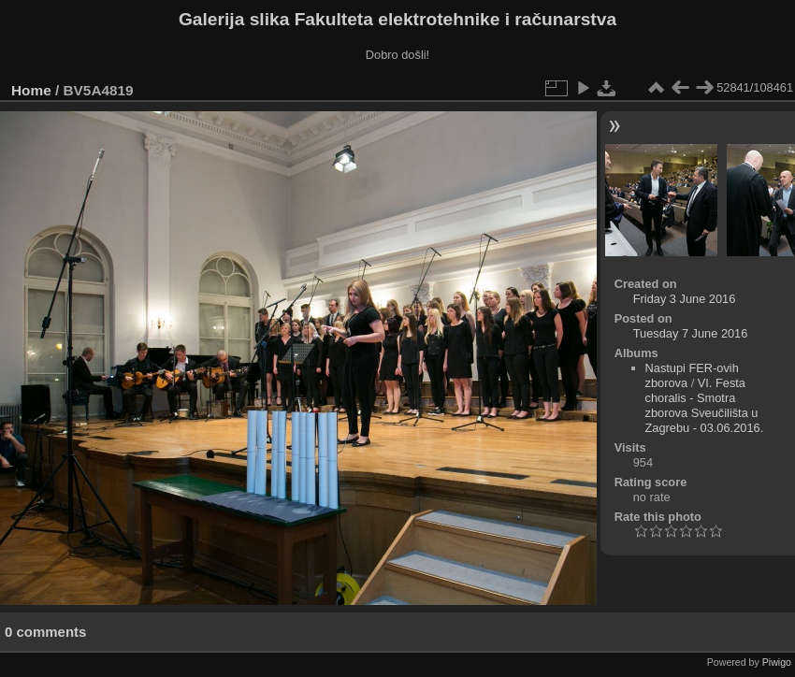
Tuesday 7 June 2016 (690, 333)
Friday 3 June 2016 (684, 299)
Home (31, 90)
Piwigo (776, 662)
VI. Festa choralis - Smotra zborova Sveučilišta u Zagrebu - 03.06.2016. (704, 405)
